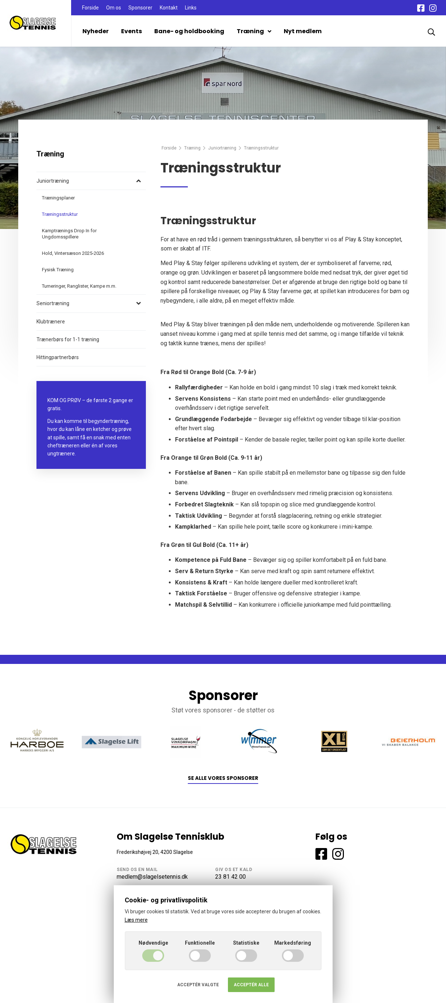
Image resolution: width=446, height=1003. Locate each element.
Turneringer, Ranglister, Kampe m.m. (79, 286)
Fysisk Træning (58, 269)
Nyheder (95, 31)
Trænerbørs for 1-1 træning (67, 339)
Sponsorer (140, 8)
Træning (254, 31)
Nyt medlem (303, 31)
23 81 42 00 (230, 876)
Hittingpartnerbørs (57, 357)
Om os (113, 8)
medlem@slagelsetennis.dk (152, 876)
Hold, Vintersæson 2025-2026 (73, 253)
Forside (90, 8)
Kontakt (169, 8)
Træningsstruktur (60, 214)
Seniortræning (52, 303)
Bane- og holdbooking (189, 31)
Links (191, 8)
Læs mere (136, 920)
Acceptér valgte (198, 984)
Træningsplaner (58, 198)
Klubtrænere (50, 321)
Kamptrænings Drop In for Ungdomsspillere (69, 234)
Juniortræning (222, 148)
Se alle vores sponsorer (223, 778)
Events (131, 31)
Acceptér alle (251, 984)
